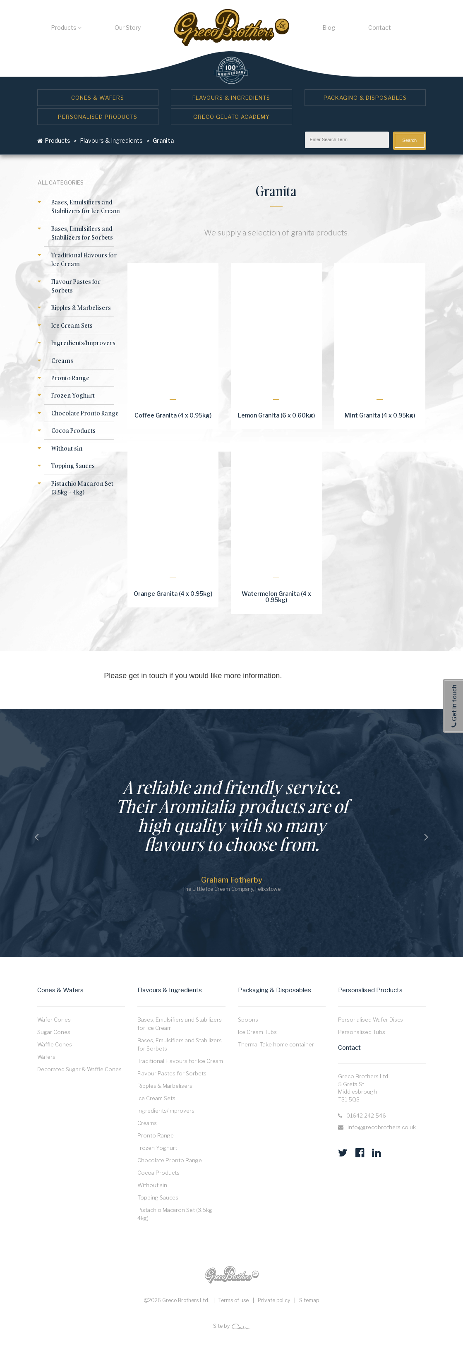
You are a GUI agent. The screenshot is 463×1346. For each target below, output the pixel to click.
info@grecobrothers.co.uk (382, 1127)
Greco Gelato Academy (231, 116)
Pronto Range (70, 378)
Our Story (128, 27)
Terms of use (233, 1300)
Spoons (248, 1019)
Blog (328, 27)
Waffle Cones (54, 1044)
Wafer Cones (54, 1019)
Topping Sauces (73, 465)
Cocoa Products (73, 430)
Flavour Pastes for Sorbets (171, 1073)
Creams (62, 360)
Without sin (66, 448)
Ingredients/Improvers (83, 342)
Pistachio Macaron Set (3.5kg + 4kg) (82, 488)
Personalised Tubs (361, 1032)
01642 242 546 (366, 1115)
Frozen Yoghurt (73, 395)
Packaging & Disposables (365, 97)
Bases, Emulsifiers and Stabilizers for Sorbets (82, 233)
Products (66, 27)
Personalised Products (97, 116)
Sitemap (309, 1300)
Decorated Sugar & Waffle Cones (79, 1069)
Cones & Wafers (97, 97)
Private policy (274, 1300)
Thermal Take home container (276, 1044)
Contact (379, 27)
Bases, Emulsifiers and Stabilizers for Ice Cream (85, 206)
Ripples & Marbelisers (81, 307)
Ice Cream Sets (72, 325)
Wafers (46, 1056)
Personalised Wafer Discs (370, 1019)
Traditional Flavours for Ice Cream (180, 1061)
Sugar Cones (53, 1032)
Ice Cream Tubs (257, 1032)
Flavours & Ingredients (231, 97)
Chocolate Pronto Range (85, 413)
